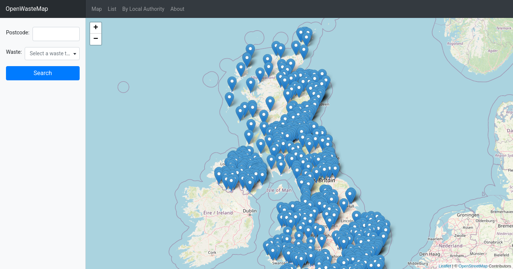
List (112, 9)
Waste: (14, 52)
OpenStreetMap (473, 266)
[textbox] (52, 53)
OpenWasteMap (27, 8)
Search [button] (43, 73)
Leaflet (445, 266)
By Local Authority (143, 9)
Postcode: (18, 32)
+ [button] (95, 28)
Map (97, 9)
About (177, 9)
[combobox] (52, 53)
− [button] (95, 39)
